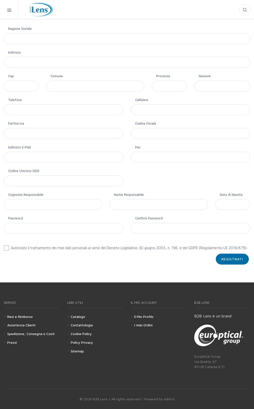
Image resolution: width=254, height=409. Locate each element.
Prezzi (12, 342)
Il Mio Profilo (144, 316)
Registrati (232, 259)
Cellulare (141, 100)
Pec (138, 147)
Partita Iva (16, 123)
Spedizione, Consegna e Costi (31, 334)
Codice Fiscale (145, 123)
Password (15, 218)
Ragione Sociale (20, 29)
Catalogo (78, 316)
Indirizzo (14, 52)
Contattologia (82, 325)
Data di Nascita (231, 195)
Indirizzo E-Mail (19, 147)
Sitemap (77, 351)
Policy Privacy (82, 342)
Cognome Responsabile (25, 195)
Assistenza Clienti (21, 325)
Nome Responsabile (129, 195)
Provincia (163, 76)
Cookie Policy (81, 334)
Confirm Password (149, 218)
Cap (11, 76)
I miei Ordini (143, 325)
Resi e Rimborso (20, 316)
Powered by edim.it (159, 399)
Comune (57, 76)
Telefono (15, 100)
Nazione (205, 76)
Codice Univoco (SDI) (23, 171)
